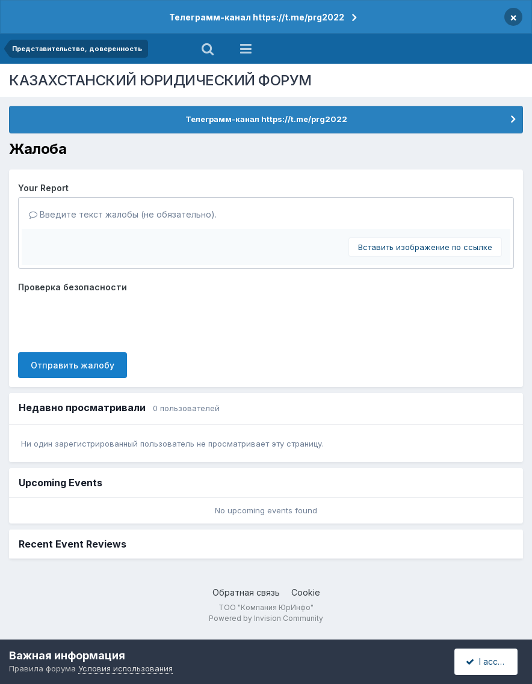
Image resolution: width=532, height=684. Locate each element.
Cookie (305, 592)
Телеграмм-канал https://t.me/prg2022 (256, 17)
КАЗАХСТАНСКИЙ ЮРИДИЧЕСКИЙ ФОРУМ (160, 80)
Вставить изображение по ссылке (425, 247)
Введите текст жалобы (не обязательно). (123, 214)
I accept (487, 661)
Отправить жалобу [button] (72, 365)
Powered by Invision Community (266, 618)
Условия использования (125, 668)
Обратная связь (246, 592)
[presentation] (109, 319)
